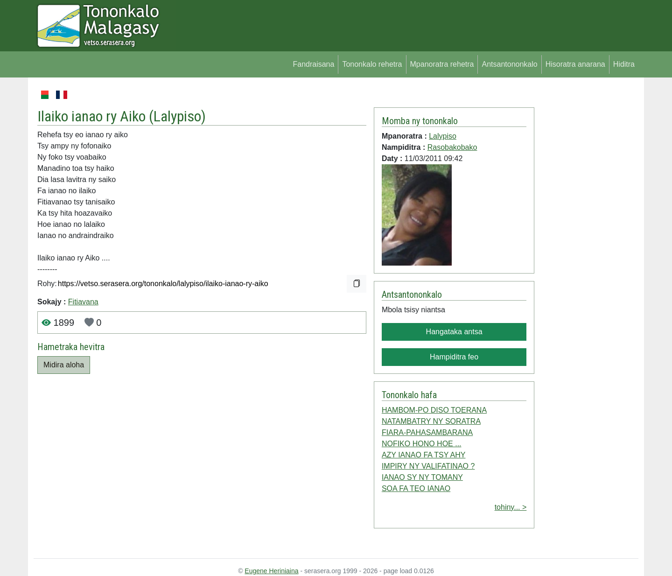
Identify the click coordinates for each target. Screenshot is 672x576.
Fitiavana (83, 302)
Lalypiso (177, 116)
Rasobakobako (452, 147)
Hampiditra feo (454, 357)
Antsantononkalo (509, 64)
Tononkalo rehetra (372, 64)
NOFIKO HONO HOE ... (422, 444)
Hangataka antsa (454, 332)
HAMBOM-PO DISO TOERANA (434, 410)
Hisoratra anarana (575, 64)
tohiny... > (511, 507)
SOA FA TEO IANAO (416, 488)
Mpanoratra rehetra (442, 64)
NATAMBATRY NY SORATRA (431, 421)
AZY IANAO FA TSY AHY (424, 455)
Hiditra (624, 64)
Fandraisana (313, 64)
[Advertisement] (586, 229)
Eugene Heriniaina (271, 571)
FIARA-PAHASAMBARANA (427, 432)
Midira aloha (63, 365)
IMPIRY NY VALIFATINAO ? (428, 466)
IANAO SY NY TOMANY (422, 477)
